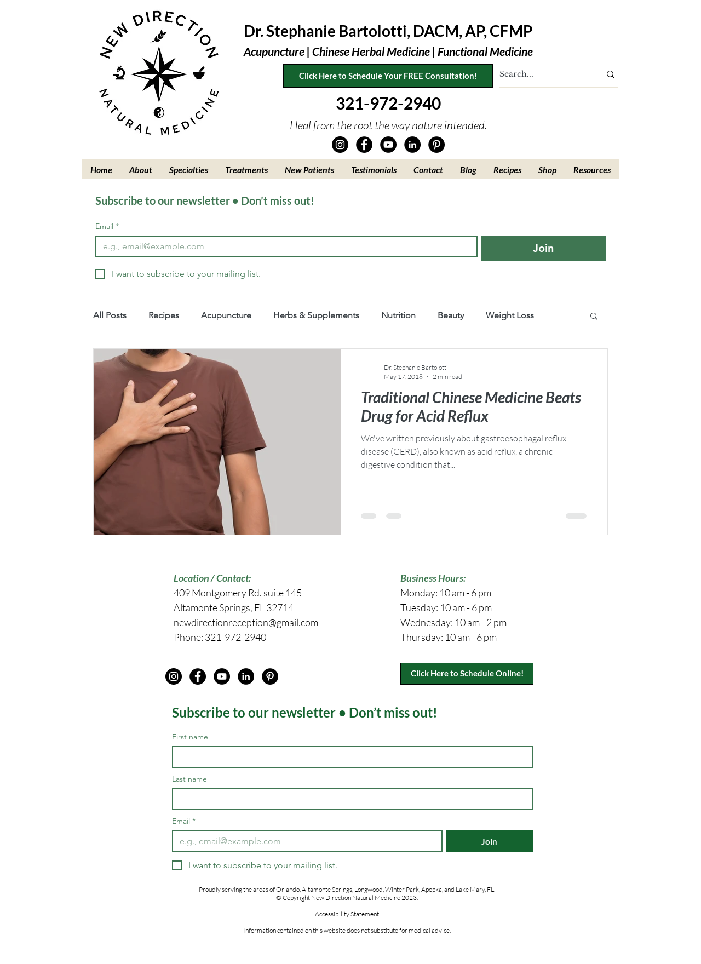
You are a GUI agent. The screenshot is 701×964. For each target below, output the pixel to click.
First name (190, 737)
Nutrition (398, 315)
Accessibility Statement (347, 914)
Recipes (163, 315)
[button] (141, 169)
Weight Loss (510, 315)
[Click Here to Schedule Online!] (466, 674)
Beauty (451, 315)
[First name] (349, 757)
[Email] (283, 246)
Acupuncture (226, 315)
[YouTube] (388, 144)
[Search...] (541, 74)
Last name (189, 779)
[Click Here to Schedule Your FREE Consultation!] (388, 76)
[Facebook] (364, 144)
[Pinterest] (436, 144)
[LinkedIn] (412, 144)
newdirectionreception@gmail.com (246, 622)
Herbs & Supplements (316, 315)
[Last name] (349, 799)
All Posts (110, 315)
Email (107, 226)
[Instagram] (340, 144)
